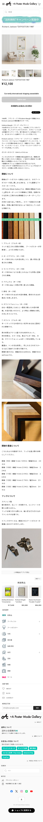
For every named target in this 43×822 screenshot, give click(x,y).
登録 (37, 708)
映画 (9, 665)
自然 (9, 652)
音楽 (9, 658)
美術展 (9, 640)
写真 (9, 634)
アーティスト (11, 621)
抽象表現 (10, 646)
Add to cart (21, 99)
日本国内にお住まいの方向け (21, 106)
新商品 (9, 615)
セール (9, 677)
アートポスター (12, 628)
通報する (37, 579)
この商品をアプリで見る (21, 572)
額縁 (9, 671)
